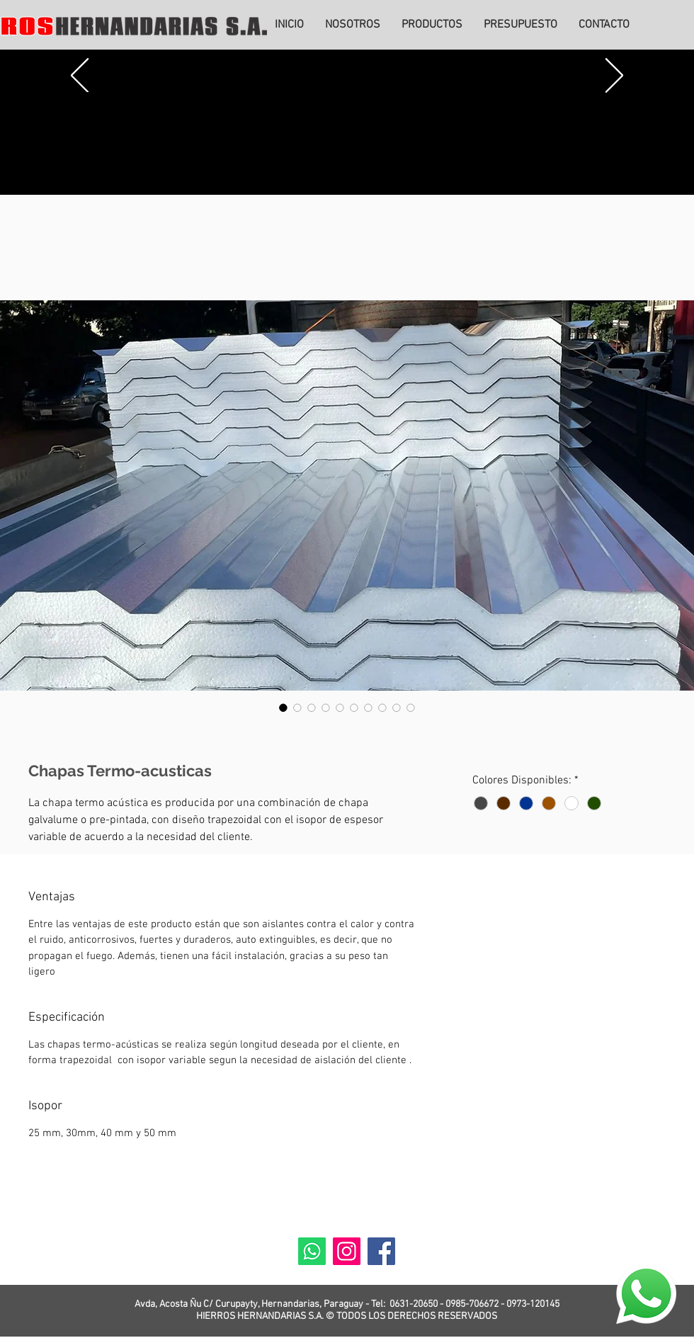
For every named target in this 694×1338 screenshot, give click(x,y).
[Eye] (646, 1294)
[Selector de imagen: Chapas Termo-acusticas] (283, 708)
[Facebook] (381, 1251)
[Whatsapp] (312, 1251)
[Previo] (80, 76)
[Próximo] (614, 76)
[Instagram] (346, 1251)
